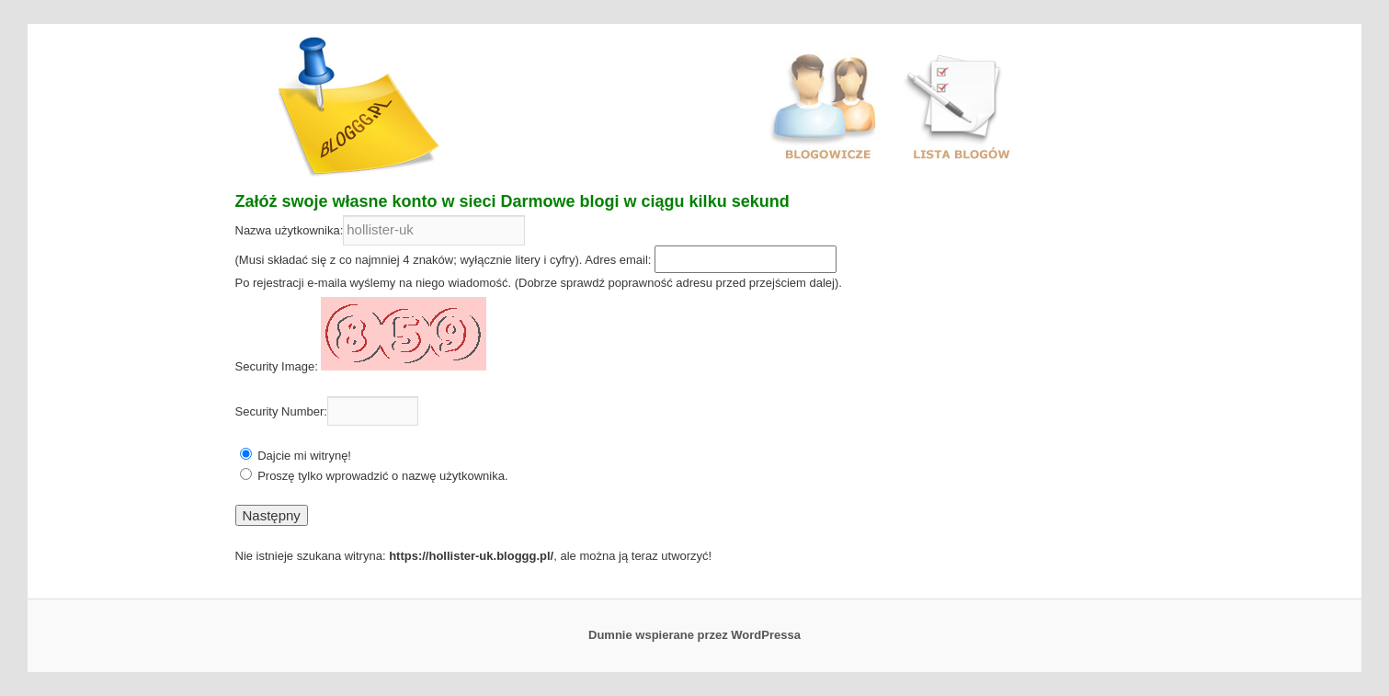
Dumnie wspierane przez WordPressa (694, 635)
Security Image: (276, 366)
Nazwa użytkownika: (289, 230)
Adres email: (618, 260)
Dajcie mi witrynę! (304, 455)
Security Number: (281, 411)
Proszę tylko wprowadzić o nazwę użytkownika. (382, 476)
